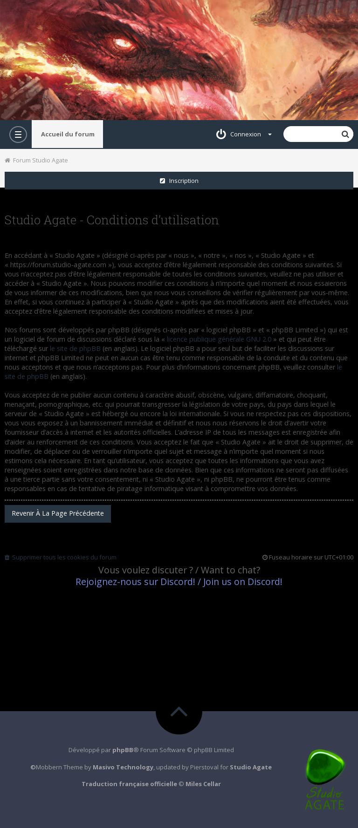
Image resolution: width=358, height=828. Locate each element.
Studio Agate (251, 767)
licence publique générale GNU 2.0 (219, 339)
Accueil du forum (68, 134)
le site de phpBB (75, 348)
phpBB (122, 750)
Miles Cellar (203, 784)
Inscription (179, 180)
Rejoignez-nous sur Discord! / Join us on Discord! (179, 581)
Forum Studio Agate (36, 160)
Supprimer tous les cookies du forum (61, 557)
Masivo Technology (123, 767)
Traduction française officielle (129, 784)
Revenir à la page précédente (58, 513)
